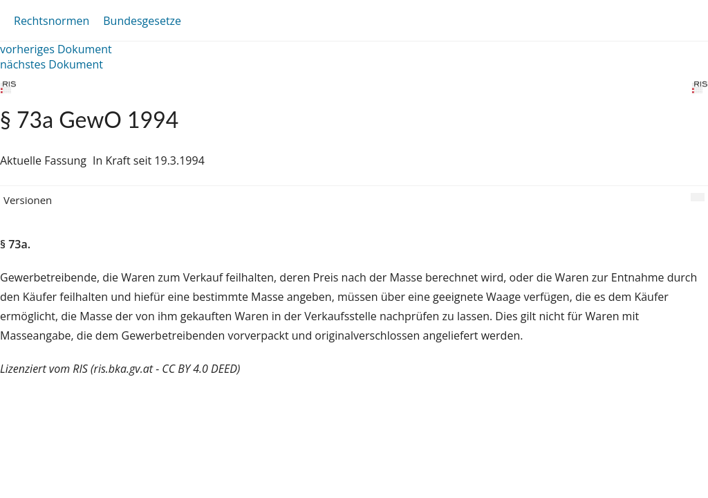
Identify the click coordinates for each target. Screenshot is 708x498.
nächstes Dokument (51, 64)
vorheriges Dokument (56, 49)
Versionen (27, 200)
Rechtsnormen (51, 20)
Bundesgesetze (142, 20)
